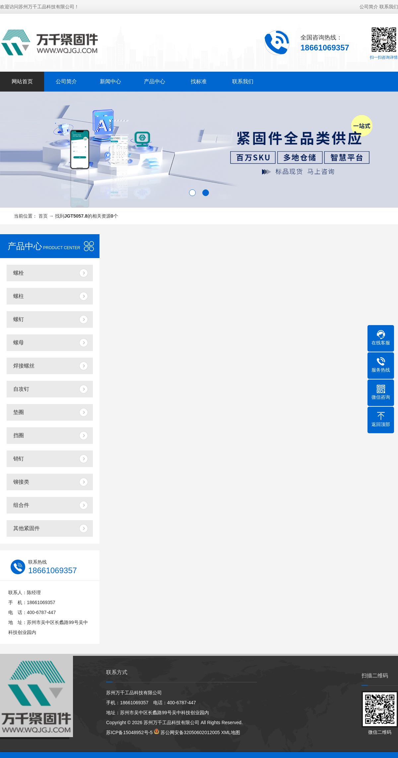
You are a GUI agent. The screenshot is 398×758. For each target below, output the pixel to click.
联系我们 (388, 6)
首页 (43, 216)
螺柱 (18, 296)
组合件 (21, 505)
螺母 (18, 342)
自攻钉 (21, 389)
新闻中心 (110, 81)
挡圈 (18, 435)
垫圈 (18, 412)
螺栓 (18, 273)
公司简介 (369, 6)
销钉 (18, 458)
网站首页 (22, 81)
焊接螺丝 (23, 366)
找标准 (199, 81)
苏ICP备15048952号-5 (129, 732)
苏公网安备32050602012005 (190, 732)
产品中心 (154, 81)
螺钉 (18, 319)
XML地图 (230, 732)
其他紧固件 (26, 528)
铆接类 (21, 482)
